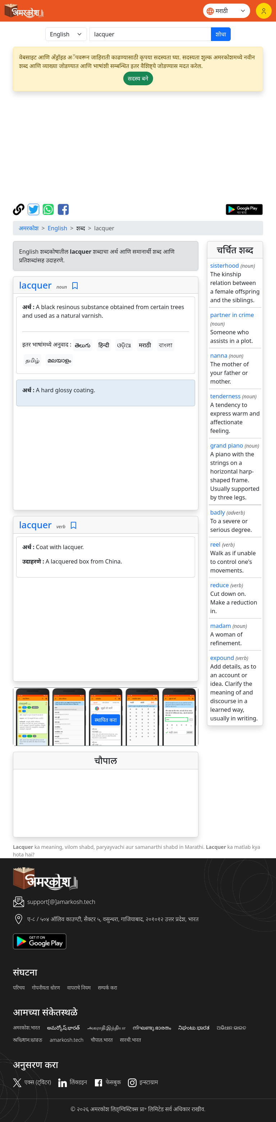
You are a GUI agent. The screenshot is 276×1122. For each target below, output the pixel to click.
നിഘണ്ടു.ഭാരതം (152, 1027)
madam (220, 626)
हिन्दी (103, 345)
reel (215, 544)
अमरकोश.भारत (26, 1027)
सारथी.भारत (130, 1040)
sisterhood (224, 266)
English (57, 228)
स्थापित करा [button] (105, 719)
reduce (219, 585)
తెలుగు (83, 345)
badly (217, 512)
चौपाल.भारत (101, 1040)
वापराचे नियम (79, 987)
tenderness (225, 396)
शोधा (221, 34)
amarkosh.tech (66, 1040)
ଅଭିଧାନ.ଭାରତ (231, 1027)
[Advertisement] (138, 147)
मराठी (145, 345)
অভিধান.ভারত (27, 1040)
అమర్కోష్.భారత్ (63, 1027)
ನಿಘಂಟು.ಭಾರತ (193, 1027)
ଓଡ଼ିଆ (124, 345)
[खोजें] (150, 34)
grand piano (226, 445)
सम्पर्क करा (107, 987)
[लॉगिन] (264, 11)
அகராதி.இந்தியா (106, 1027)
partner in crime (232, 315)
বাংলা (165, 345)
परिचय (19, 987)
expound (222, 658)
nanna (218, 355)
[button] (27, 717)
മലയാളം (59, 360)
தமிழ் (33, 360)
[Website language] (226, 11)
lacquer (35, 285)
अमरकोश (29, 228)
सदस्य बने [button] (138, 78)
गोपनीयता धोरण (46, 987)
